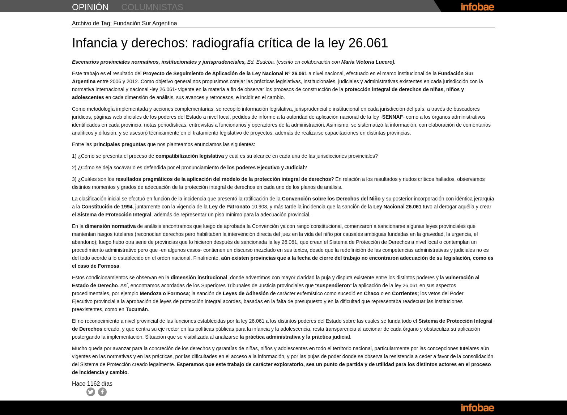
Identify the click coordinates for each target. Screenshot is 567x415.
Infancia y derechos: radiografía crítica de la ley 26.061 (230, 42)
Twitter (90, 392)
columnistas (152, 7)
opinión (90, 7)
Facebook (102, 392)
